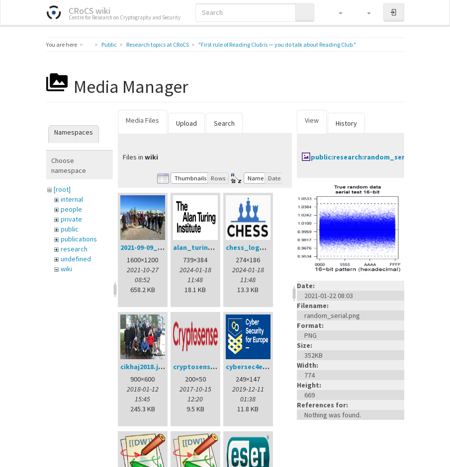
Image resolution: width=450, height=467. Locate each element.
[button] (336, 12)
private (71, 219)
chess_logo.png (252, 247)
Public (109, 44)
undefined (76, 258)
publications (79, 238)
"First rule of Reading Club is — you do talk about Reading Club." (277, 44)
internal (72, 199)
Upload (186, 123)
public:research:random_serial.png (369, 157)
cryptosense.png (201, 366)
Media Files (142, 120)
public (70, 229)
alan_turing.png (200, 247)
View (312, 120)
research (74, 248)
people (71, 209)
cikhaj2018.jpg (143, 366)
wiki (66, 268)
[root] (62, 189)
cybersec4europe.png (261, 366)
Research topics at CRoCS (157, 44)
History (346, 123)
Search (224, 123)
